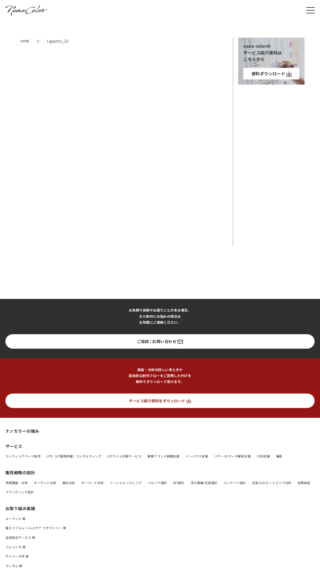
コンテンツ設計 (234, 482)
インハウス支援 (197, 456)
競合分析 (68, 482)
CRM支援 (263, 456)
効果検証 (304, 482)
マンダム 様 (13, 565)
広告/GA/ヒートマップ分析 (272, 482)
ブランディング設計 (19, 492)
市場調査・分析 (16, 482)
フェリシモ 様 (15, 547)
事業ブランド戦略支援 (163, 456)
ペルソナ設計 (157, 482)
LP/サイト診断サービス (124, 456)
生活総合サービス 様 (20, 537)
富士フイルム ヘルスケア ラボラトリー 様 (35, 528)
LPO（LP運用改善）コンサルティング (73, 456)
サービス (13, 446)
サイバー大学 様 (17, 556)
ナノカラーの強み (22, 431)
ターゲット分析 (45, 482)
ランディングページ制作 (23, 456)
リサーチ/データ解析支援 (232, 456)
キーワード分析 (92, 482)
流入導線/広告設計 (204, 482)
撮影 (279, 456)
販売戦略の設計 (20, 472)
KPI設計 (179, 482)
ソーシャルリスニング (126, 482)
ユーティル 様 (15, 518)
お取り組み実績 (20, 508)
